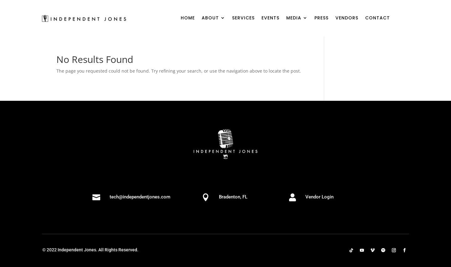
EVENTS (270, 18)
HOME (188, 18)
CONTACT (377, 18)
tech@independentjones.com (140, 197)
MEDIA (293, 18)
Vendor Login (319, 197)
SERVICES (243, 18)
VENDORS (346, 18)
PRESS (321, 18)
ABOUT (210, 18)
